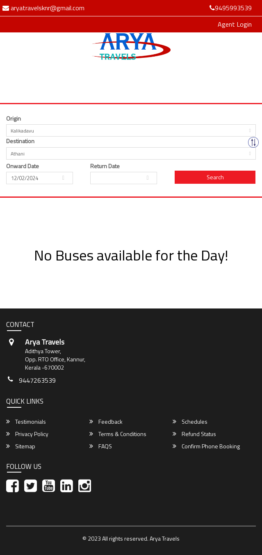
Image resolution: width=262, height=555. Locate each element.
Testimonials (26, 422)
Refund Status (194, 434)
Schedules (190, 422)
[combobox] (131, 130)
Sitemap (20, 446)
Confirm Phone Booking (206, 446)
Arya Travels (165, 538)
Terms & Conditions (117, 434)
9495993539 (231, 8)
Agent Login (235, 24)
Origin (13, 118)
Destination (20, 141)
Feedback (106, 422)
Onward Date (22, 166)
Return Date (105, 166)
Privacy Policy (27, 434)
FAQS (100, 446)
